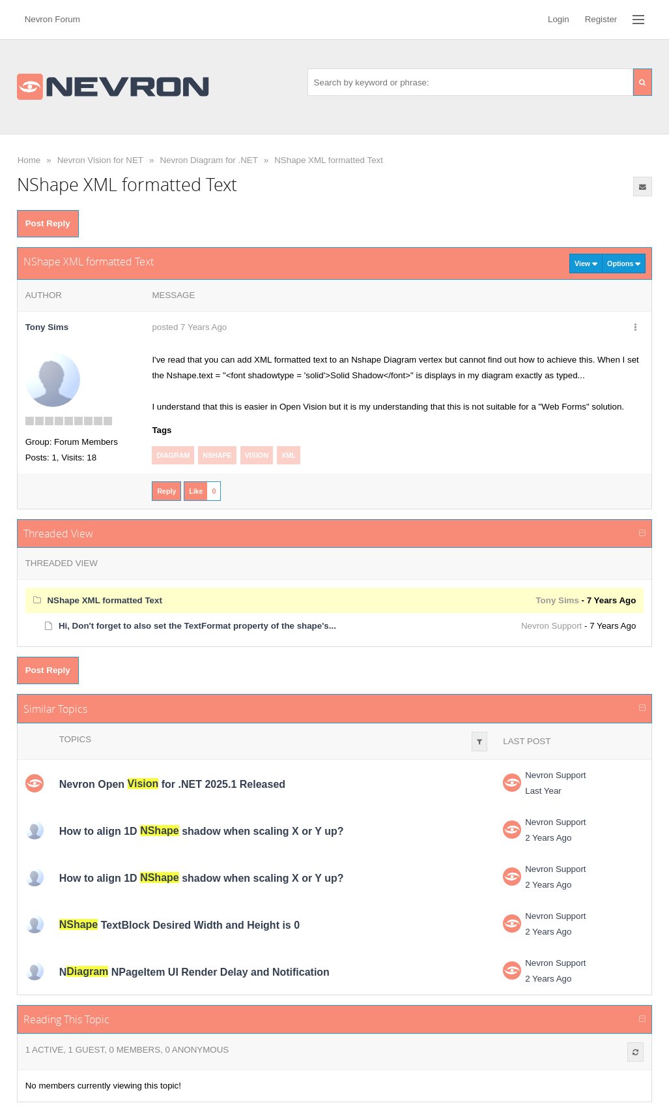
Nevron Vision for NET (100, 160)
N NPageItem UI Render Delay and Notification (194, 971)
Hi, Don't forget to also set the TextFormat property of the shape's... (197, 626)
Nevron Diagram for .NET (208, 160)
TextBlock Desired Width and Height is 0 (179, 924)
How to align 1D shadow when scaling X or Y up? (201, 830)
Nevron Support (551, 626)
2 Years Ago (548, 838)
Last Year (543, 791)
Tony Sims (46, 327)
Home (29, 160)
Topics (75, 739)
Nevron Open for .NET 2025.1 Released (172, 783)
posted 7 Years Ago (189, 327)
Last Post (526, 741)
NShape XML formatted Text (328, 160)
